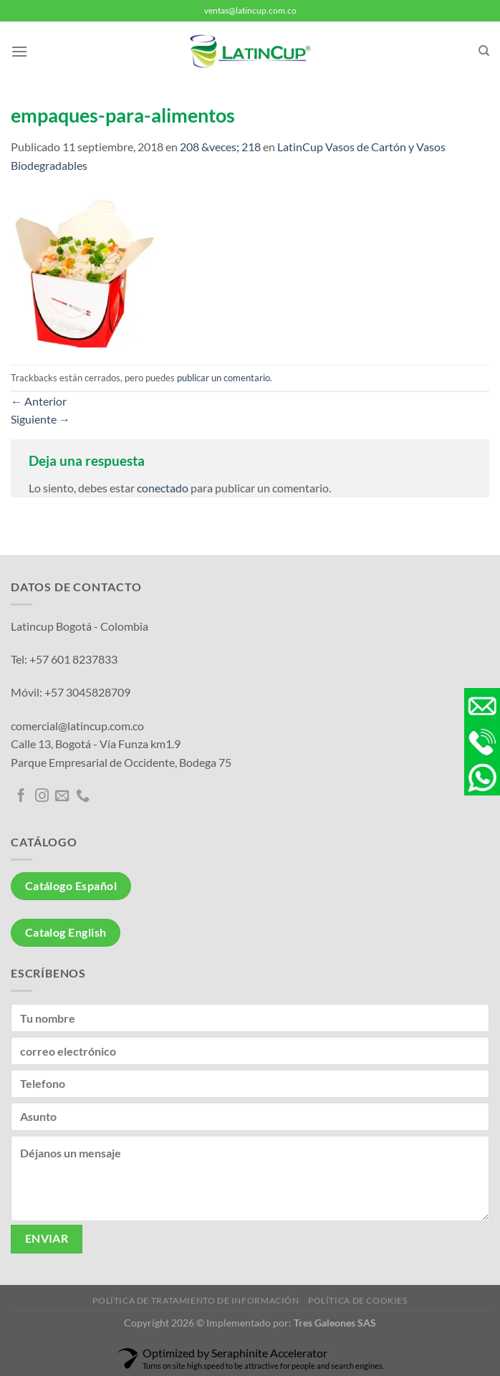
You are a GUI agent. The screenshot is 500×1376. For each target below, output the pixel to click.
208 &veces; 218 (220, 146)
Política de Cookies (358, 1300)
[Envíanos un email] (62, 796)
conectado (162, 487)
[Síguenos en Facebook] (21, 796)
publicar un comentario (223, 377)
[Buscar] (484, 50)
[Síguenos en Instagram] (42, 796)
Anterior (39, 401)
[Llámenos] (83, 796)
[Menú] (19, 51)
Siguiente (40, 419)
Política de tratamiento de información (195, 1300)
